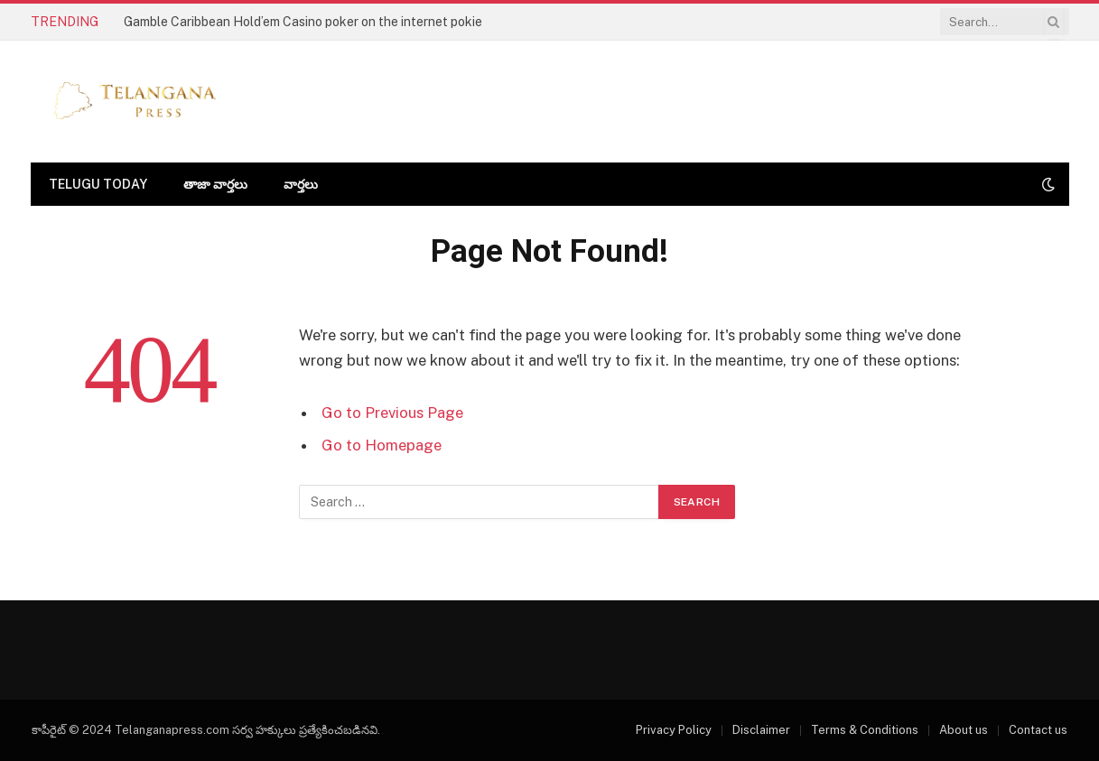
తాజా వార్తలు (215, 184)
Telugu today (98, 184)
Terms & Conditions (864, 730)
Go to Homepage (381, 445)
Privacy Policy (674, 730)
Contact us (1038, 730)
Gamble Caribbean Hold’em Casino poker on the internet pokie (303, 21)
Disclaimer (761, 730)
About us (963, 730)
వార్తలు (301, 184)
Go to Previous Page (392, 413)
